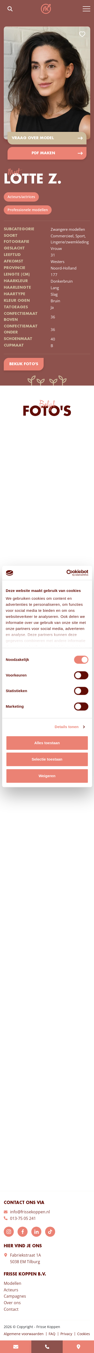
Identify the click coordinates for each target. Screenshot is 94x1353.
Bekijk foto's (23, 364)
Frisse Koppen (46, 9)
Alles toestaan (47, 743)
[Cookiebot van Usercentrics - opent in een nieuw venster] (67, 573)
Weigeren (47, 776)
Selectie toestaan (47, 759)
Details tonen (66, 727)
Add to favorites (82, 34)
